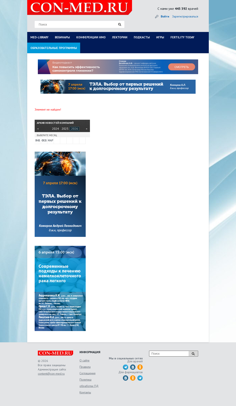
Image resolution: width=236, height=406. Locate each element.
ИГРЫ (160, 37)
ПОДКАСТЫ (142, 37)
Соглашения (87, 373)
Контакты (85, 392)
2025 (65, 129)
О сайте (85, 360)
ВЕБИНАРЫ (62, 37)
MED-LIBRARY (39, 37)
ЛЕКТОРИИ (119, 37)
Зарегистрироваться (185, 16)
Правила (85, 367)
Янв (37, 140)
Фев (44, 140)
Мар (50, 140)
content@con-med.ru (51, 374)
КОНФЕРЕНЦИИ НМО (91, 37)
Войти (165, 16)
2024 (55, 129)
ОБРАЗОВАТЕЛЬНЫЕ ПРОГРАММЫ (53, 48)
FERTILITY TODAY (182, 37)
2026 (74, 129)
